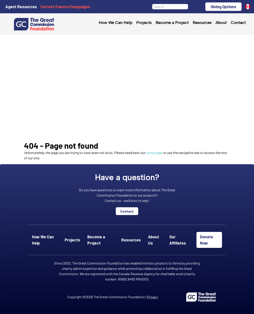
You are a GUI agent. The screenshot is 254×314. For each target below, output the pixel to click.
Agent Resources (21, 6)
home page (154, 152)
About (221, 22)
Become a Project (172, 22)
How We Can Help (115, 22)
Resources (202, 22)
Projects (144, 22)
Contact (238, 22)
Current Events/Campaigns (65, 6)
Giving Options (223, 6)
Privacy (152, 297)
